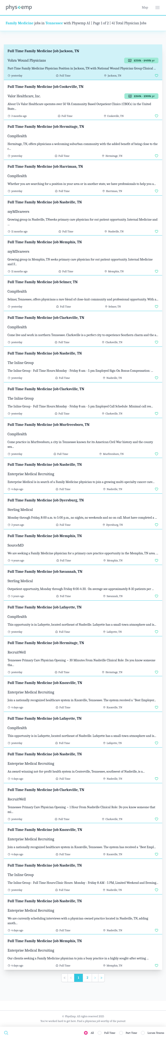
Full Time (109, 1033)
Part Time (131, 1033)
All (92, 1033)
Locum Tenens (156, 1033)
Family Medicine (20, 23)
